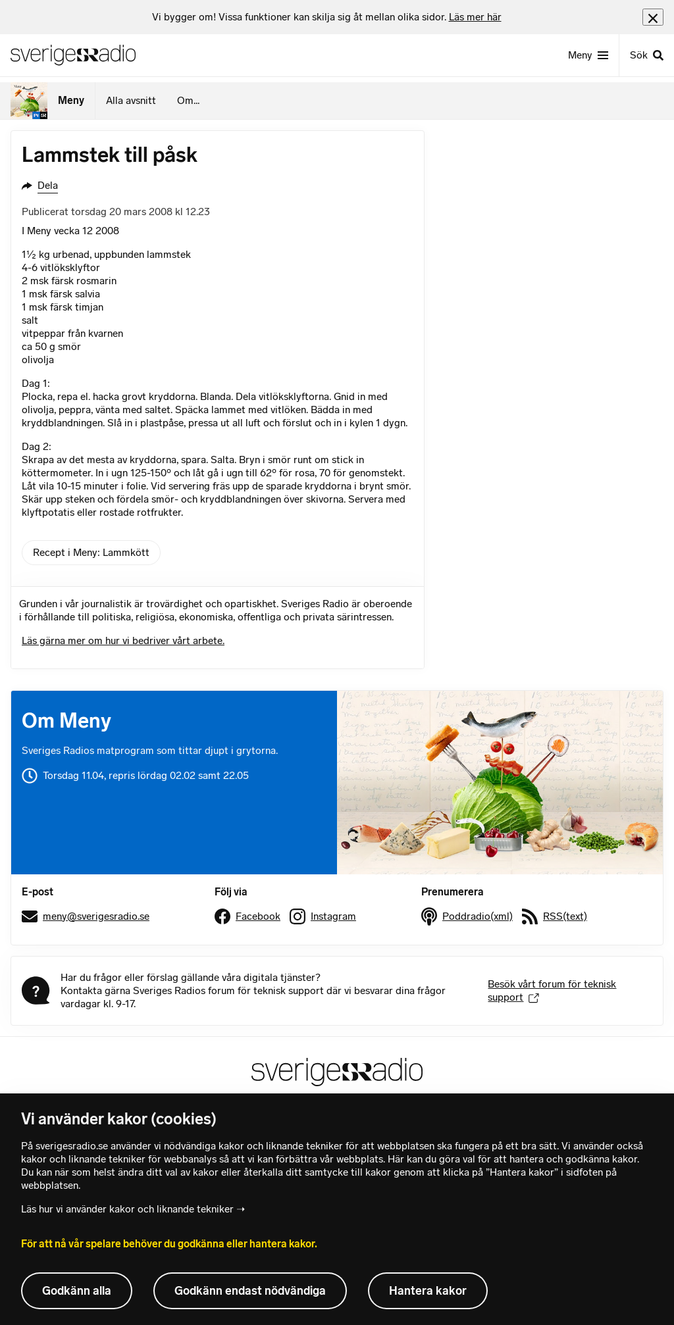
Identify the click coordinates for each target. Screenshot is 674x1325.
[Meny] (588, 55)
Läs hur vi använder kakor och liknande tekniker (127, 1209)
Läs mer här (475, 17)
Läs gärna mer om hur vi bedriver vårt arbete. (123, 640)
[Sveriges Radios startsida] (73, 55)
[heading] (327, 17)
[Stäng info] (652, 17)
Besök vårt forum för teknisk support (552, 990)
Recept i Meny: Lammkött (91, 552)
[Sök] (646, 55)
